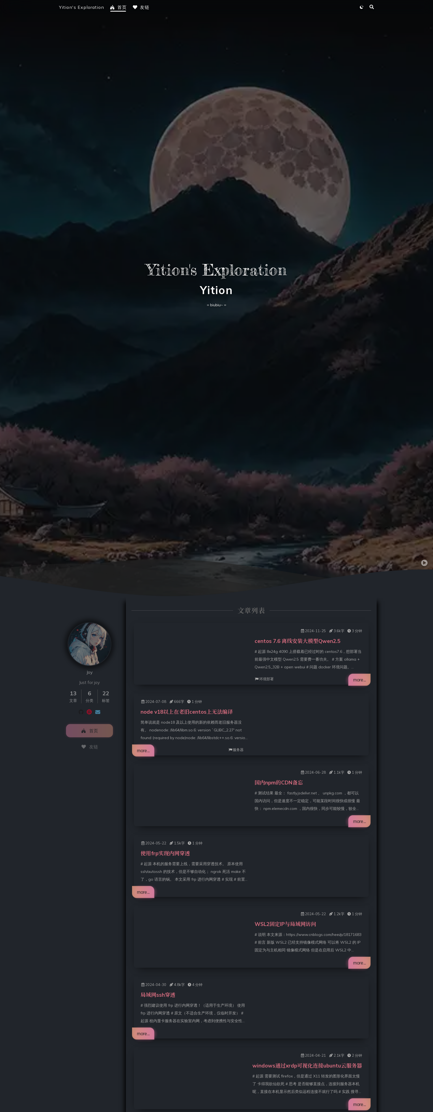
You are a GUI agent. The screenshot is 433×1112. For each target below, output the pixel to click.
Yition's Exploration (81, 7)
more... (357, 679)
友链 (140, 7)
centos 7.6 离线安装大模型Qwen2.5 (297, 641)
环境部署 (264, 679)
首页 (118, 7)
